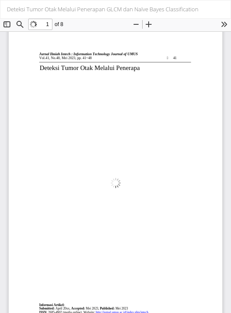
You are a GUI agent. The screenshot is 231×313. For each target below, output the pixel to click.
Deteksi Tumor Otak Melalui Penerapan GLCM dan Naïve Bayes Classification (102, 9)
